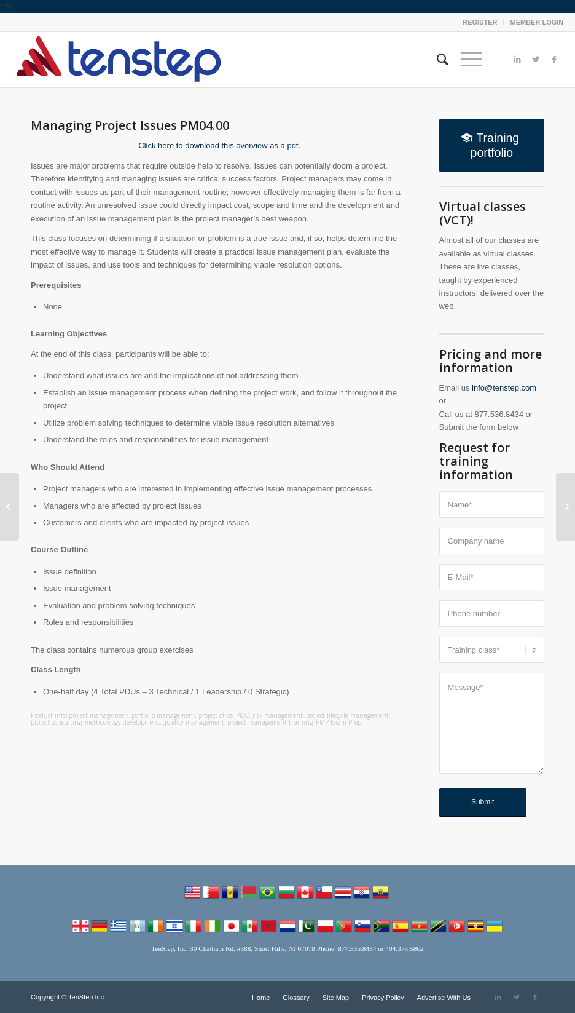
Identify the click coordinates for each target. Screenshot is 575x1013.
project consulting (56, 722)
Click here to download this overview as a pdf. (219, 145)
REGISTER (480, 22)
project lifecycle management (347, 715)
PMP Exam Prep (338, 722)
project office (215, 715)
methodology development (122, 722)
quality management (193, 722)
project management (98, 715)
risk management (277, 715)
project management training (270, 722)
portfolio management (163, 715)
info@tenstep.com (504, 387)
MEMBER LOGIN (536, 22)
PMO (242, 715)
